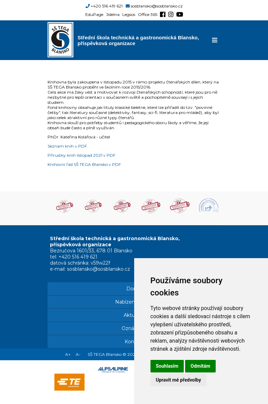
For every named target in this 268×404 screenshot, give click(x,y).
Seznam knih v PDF (67, 146)
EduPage (94, 14)
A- (78, 354)
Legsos (128, 14)
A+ (68, 354)
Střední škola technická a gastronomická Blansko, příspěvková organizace (138, 40)
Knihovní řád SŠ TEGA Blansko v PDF (84, 164)
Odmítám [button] (200, 366)
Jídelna (113, 14)
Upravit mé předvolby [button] (178, 380)
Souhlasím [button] (167, 366)
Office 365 (147, 14)
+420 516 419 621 (107, 5)
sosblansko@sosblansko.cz (157, 5)
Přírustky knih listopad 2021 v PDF (81, 155)
